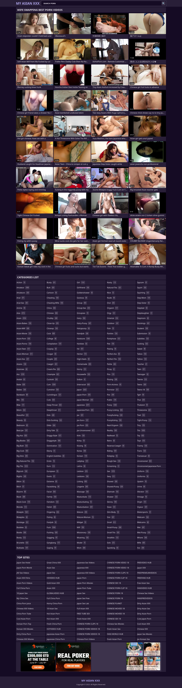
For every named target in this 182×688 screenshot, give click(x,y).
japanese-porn (85, 410)
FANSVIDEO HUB (144, 588)
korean (82, 456)
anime (21, 308)
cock (51, 333)
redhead (112, 435)
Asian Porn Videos (24, 583)
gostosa (82, 298)
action (21, 282)
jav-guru (83, 420)
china (51, 308)
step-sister (143, 303)
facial (51, 491)
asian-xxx (23, 359)
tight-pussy (144, 420)
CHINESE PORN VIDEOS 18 (88, 629)
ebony (51, 451)
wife (141, 542)
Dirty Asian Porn (144, 613)
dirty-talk (52, 430)
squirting (143, 292)
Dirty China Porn (24, 634)
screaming (113, 466)
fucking (52, 532)
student (142, 328)
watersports (144, 512)
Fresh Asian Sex (113, 629)
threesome (144, 410)
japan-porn (84, 394)
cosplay (52, 349)
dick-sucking (54, 420)
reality (112, 430)
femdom (53, 502)
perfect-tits (114, 359)
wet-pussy (143, 532)
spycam (142, 282)
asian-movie (24, 333)
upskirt (142, 481)
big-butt (22, 445)
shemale (113, 491)
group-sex (83, 308)
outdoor (113, 323)
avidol (21, 379)
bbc (20, 400)
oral (111, 303)
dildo (51, 425)
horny (82, 369)
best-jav (22, 430)
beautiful (23, 415)
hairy (81, 318)
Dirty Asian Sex (143, 608)
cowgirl (52, 364)
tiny (141, 425)
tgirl (140, 394)
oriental (113, 318)
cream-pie (53, 369)
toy (140, 435)
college (52, 338)
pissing (112, 379)
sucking (142, 343)
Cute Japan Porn (144, 618)
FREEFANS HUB (143, 578)
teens (141, 384)
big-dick (22, 456)
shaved (112, 481)
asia (21, 313)
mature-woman (85, 517)
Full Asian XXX (83, 608)
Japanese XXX (82, 567)
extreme (52, 481)
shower (112, 497)
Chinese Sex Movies (115, 624)
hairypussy (83, 328)
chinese (52, 313)
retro (111, 440)
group (82, 303)
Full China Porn (23, 588)
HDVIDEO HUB (53, 578)
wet (141, 527)
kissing (82, 445)
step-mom (143, 298)
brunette (23, 542)
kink (81, 435)
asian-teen (23, 349)
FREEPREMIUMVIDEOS (147, 573)
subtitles (143, 338)
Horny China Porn (54, 603)
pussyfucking (115, 415)
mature (82, 512)
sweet (141, 349)
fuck (51, 527)
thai (141, 400)
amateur (23, 287)
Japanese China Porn (56, 639)
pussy (112, 405)
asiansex (22, 369)
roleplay (112, 456)
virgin (142, 502)
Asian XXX (51, 588)
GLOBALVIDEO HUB (55, 593)
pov (111, 394)
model (81, 542)
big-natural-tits (25, 461)
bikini (21, 481)
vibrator (143, 491)
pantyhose (114, 338)
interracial (83, 384)
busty (51, 282)
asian (22, 318)
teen (141, 369)
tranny (142, 445)
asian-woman (25, 354)
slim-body (113, 512)
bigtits (21, 476)
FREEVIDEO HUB (144, 562)
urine (141, 486)
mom (81, 548)
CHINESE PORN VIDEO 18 (118, 562)
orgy (111, 313)
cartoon (52, 292)
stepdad (142, 308)
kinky (81, 440)
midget (82, 522)
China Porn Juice (24, 603)
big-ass (22, 435)
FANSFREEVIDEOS (144, 598)
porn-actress (114, 384)
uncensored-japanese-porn (149, 466)
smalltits (113, 537)
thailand (142, 405)
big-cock (23, 451)
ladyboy (82, 461)
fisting (51, 517)
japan (82, 389)
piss (111, 374)
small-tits (113, 532)
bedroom (22, 425)
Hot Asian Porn (53, 613)
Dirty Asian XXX (143, 603)
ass (21, 374)
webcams (143, 522)
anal (21, 298)
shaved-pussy (115, 486)
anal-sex (22, 303)
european (53, 471)
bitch (21, 486)
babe (21, 384)
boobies (22, 527)
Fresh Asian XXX (84, 618)
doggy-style (54, 435)
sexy (111, 476)
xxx (141, 548)
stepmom (143, 318)
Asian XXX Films (23, 578)
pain (110, 328)
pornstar (113, 389)
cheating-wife (55, 303)
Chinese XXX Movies (25, 639)
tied (141, 415)
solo (111, 542)
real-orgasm (115, 425)
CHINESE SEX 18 (114, 583)
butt (51, 287)
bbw (21, 405)
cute (51, 400)
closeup (52, 328)
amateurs (23, 292)
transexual (143, 456)
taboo (142, 354)
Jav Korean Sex (143, 639)
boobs (21, 532)
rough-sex (114, 461)
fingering (53, 512)
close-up (53, 323)
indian (81, 379)
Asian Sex (51, 567)
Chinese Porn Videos (86, 639)
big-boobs (23, 440)
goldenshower (85, 292)
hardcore (83, 338)
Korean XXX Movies (25, 629)
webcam (143, 517)
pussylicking (114, 420)
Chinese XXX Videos (25, 608)
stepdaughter (145, 313)
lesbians (83, 476)
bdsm (21, 410)
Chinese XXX (142, 629)
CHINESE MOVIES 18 (116, 608)
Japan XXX (141, 567)
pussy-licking (115, 410)
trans (141, 451)
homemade (84, 364)
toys (141, 440)
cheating (53, 298)
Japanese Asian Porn (56, 634)
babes (21, 389)
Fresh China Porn (54, 624)
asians (22, 364)
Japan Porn (81, 578)
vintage (142, 497)
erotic (51, 461)
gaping (52, 548)
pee (111, 343)
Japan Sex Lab (83, 603)
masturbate (84, 497)
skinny (112, 502)
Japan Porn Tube (84, 588)
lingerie (82, 486)
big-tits (22, 466)
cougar (52, 354)
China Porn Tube (24, 613)
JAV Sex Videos (23, 573)
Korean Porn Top (24, 624)
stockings (143, 323)
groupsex (83, 313)
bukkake (22, 548)
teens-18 (143, 389)
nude (111, 298)
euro (51, 466)
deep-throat (54, 405)
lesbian (82, 471)
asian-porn (24, 338)
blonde (22, 507)
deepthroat (54, 410)
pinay (111, 369)
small (111, 522)
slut (111, 517)
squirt (142, 287)
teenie (142, 379)
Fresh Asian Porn (114, 639)
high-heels (83, 359)
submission (144, 333)
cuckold (52, 379)
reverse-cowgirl (116, 445)
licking (82, 481)
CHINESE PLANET (114, 603)
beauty (21, 420)
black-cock (23, 502)
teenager (143, 374)
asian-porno (24, 343)
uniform (143, 471)
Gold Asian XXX (53, 583)
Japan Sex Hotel (23, 562)
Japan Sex (51, 573)
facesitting (53, 486)
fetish (51, 507)
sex (111, 471)
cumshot (53, 389)
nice (110, 292)
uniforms (143, 476)
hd (80, 349)
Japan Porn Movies (85, 583)
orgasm (112, 308)
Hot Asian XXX (53, 618)
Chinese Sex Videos (145, 593)
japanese (83, 405)
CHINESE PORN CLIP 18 (117, 578)
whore (142, 537)
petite (111, 364)
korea (81, 451)
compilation (54, 343)
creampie (53, 374)
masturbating (84, 502)
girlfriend (83, 287)
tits (141, 430)
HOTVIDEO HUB (54, 629)
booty (21, 537)
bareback (22, 394)
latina (81, 466)
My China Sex (22, 598)
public (112, 400)
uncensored (144, 461)
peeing (112, 349)
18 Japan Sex (22, 593)
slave (111, 507)
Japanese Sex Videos (85, 562)
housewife (83, 374)
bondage (23, 522)
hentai (82, 354)
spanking (113, 548)
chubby (52, 318)
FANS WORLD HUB (115, 634)
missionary (84, 532)
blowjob (23, 512)
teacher (142, 364)
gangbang (53, 542)
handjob (83, 333)
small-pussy (114, 527)
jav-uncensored (86, 430)
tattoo (142, 359)
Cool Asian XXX (143, 624)
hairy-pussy (84, 323)
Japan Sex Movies (144, 634)
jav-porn (82, 425)
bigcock (22, 471)
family (52, 497)
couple (52, 359)
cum (51, 384)
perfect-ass (113, 354)
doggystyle (54, 440)
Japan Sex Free (83, 598)
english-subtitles (56, 456)
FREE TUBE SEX (83, 613)
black (21, 497)
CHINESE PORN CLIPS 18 (87, 624)
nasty (111, 282)
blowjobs (22, 517)
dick (51, 415)
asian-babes (24, 323)
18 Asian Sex (52, 608)
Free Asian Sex (143, 583)
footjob (52, 522)
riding (112, 451)
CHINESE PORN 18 (115, 593)
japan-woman (85, 400)
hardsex (82, 343)
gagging (52, 537)
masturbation (85, 507)
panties (112, 333)
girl (81, 282)
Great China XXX (54, 562)
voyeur (142, 507)
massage (83, 491)
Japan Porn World (24, 567)
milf (80, 527)
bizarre (21, 491)
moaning (83, 537)
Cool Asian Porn (23, 618)
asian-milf (23, 328)
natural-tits (114, 287)
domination (54, 445)
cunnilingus (54, 394)
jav (80, 415)
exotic (51, 476)
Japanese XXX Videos (86, 573)
